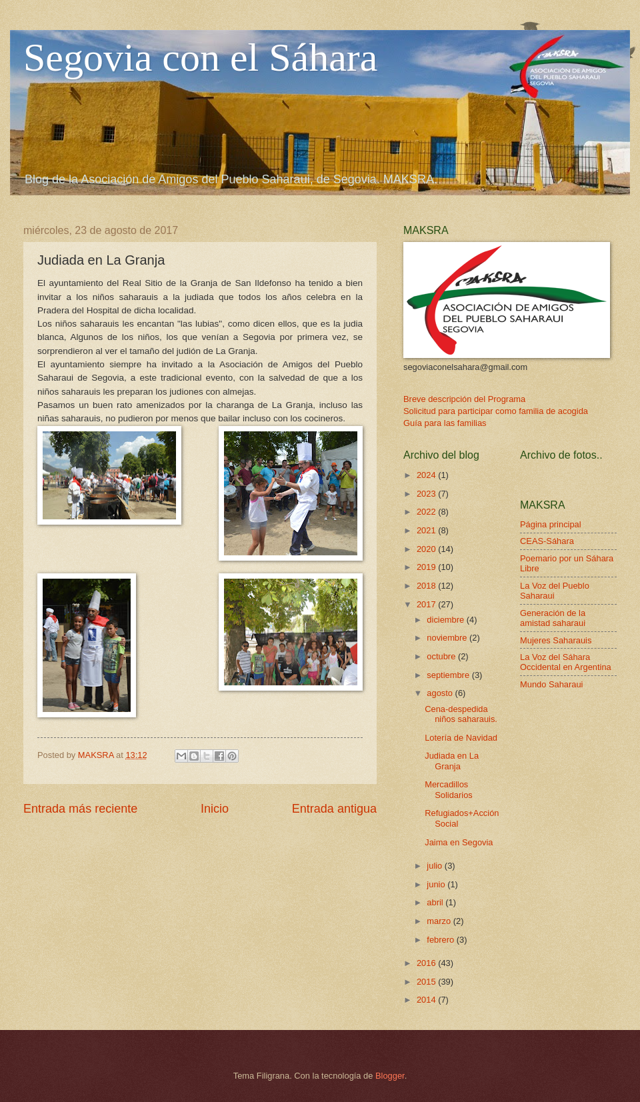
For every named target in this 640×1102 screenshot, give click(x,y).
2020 (427, 549)
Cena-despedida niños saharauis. (461, 714)
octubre (442, 656)
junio (437, 884)
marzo (440, 921)
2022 (427, 512)
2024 (427, 475)
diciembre (446, 620)
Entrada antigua (334, 808)
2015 (427, 982)
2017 (427, 604)
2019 (427, 567)
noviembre (448, 638)
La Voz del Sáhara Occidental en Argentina (565, 662)
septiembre (449, 675)
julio (435, 866)
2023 (427, 494)
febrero (441, 940)
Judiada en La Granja (452, 761)
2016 (427, 963)
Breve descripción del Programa (464, 399)
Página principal (550, 524)
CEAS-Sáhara (547, 541)
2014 (427, 1000)
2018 (427, 586)
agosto (441, 693)
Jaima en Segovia (459, 842)
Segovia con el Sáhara (200, 57)
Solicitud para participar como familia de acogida (495, 411)
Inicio (215, 808)
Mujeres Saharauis (555, 640)
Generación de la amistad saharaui (552, 618)
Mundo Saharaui (551, 684)
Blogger (390, 1076)
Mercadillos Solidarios (449, 789)
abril (436, 902)
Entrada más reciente (80, 808)
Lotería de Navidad (461, 738)
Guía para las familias (445, 423)
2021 (427, 530)
